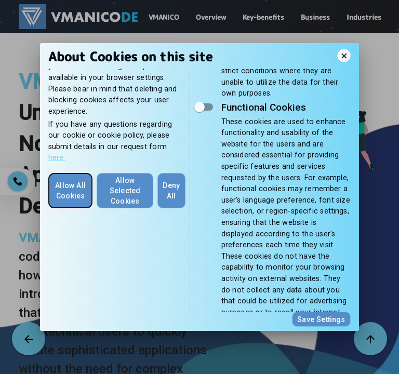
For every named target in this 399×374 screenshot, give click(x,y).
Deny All (171, 190)
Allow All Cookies (70, 190)
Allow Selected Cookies (125, 190)
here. (56, 157)
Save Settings (321, 319)
